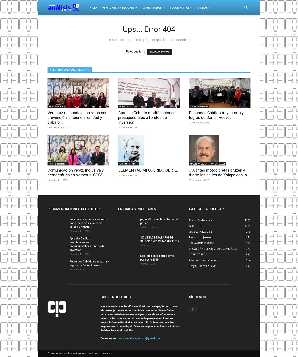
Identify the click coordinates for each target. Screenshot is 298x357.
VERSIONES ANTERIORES (119, 7)
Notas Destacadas (58, 106)
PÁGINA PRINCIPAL (159, 52)
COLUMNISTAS (181, 7)
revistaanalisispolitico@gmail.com (139, 338)
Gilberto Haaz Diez (128, 163)
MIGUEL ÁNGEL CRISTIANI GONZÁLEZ (207, 163)
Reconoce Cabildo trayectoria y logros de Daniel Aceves (216, 115)
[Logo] (67, 7)
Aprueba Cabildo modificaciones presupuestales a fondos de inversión (146, 118)
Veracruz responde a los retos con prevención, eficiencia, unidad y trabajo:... (77, 118)
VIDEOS (204, 7)
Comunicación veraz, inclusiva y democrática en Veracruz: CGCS (76, 172)
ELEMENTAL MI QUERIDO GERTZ (148, 170)
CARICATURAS (153, 7)
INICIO (93, 7)
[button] (245, 8)
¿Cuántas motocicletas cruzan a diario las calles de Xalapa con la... (219, 172)
